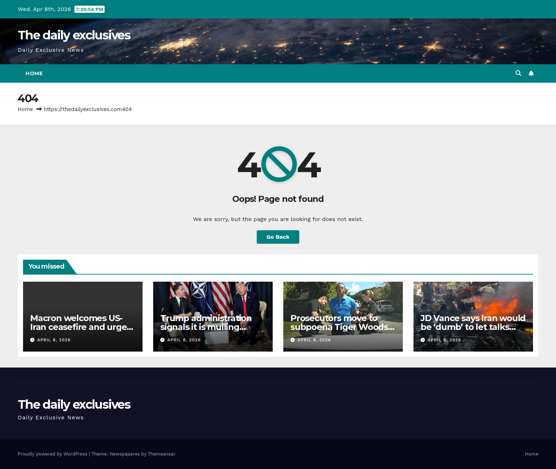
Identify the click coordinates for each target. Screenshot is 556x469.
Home (34, 73)
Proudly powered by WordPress (53, 454)
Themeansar (161, 454)
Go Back (278, 236)
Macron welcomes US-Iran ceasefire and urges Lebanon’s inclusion (80, 327)
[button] (518, 73)
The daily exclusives (74, 35)
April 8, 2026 (54, 339)
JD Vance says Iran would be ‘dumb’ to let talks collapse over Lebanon (473, 327)
